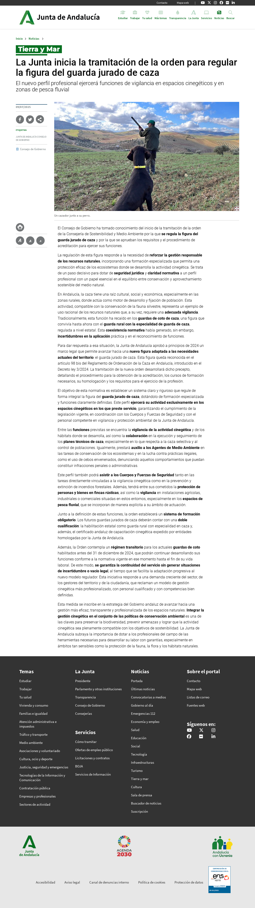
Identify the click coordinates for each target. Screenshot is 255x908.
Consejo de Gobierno (33, 149)
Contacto (162, 2)
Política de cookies (151, 882)
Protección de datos (188, 882)
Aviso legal (72, 882)
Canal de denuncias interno (109, 882)
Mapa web (183, 2)
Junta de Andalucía (26, 17)
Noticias (34, 39)
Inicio (72, 17)
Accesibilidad (45, 882)
